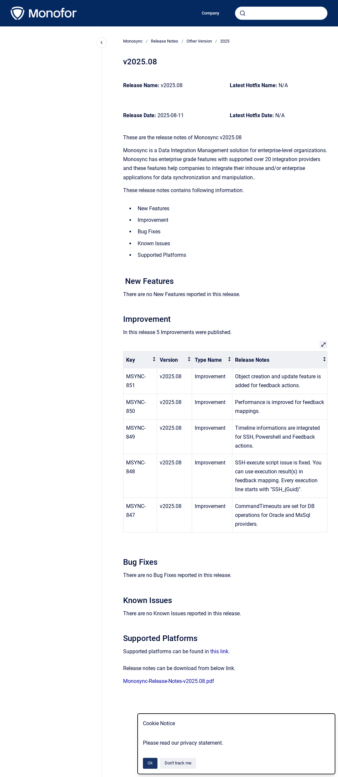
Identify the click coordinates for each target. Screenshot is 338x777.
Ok (150, 762)
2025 (224, 41)
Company (210, 13)
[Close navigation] (101, 42)
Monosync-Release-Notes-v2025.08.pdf (168, 681)
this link (219, 651)
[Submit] (242, 13)
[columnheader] (140, 360)
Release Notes (164, 41)
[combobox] (281, 13)
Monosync (133, 41)
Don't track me (178, 762)
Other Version (199, 41)
